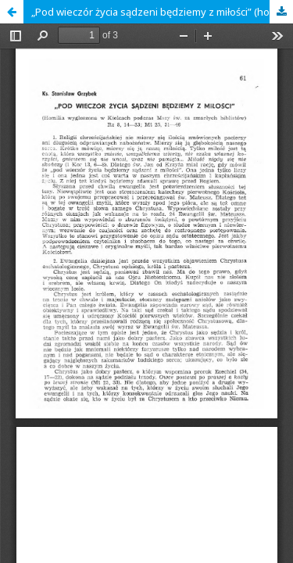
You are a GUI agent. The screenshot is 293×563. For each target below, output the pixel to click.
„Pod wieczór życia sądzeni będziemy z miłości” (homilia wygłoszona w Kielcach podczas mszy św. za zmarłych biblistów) (162, 12)
